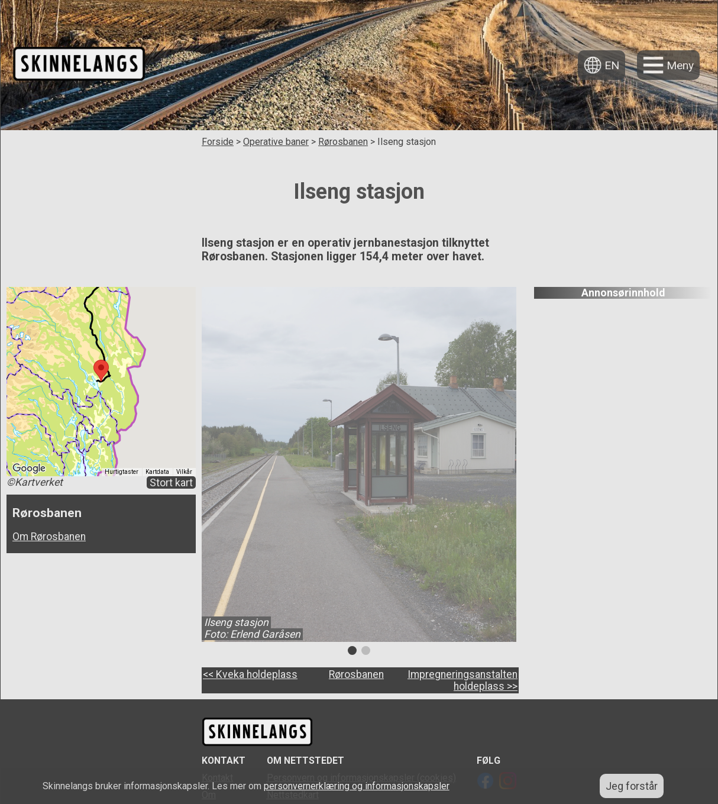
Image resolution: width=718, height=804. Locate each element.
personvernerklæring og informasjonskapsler (356, 786)
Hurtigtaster (121, 472)
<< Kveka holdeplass (250, 674)
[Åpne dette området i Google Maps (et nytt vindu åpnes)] (28, 468)
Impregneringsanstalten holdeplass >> (462, 680)
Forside (218, 141)
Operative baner (276, 141)
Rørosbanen (343, 141)
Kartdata (157, 472)
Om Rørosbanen (49, 537)
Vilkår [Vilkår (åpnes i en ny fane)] (184, 472)
